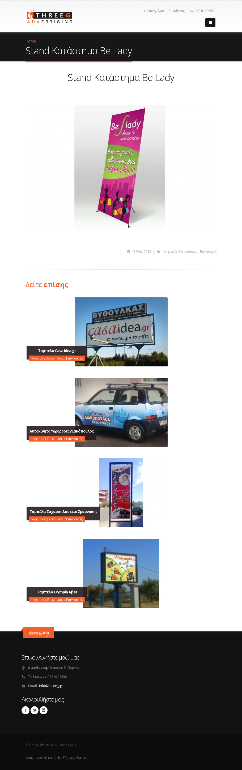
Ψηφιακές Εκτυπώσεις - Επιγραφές (189, 251)
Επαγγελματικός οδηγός (164, 10)
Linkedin (44, 710)
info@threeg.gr (51, 685)
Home (31, 41)
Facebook (25, 710)
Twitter (35, 710)
